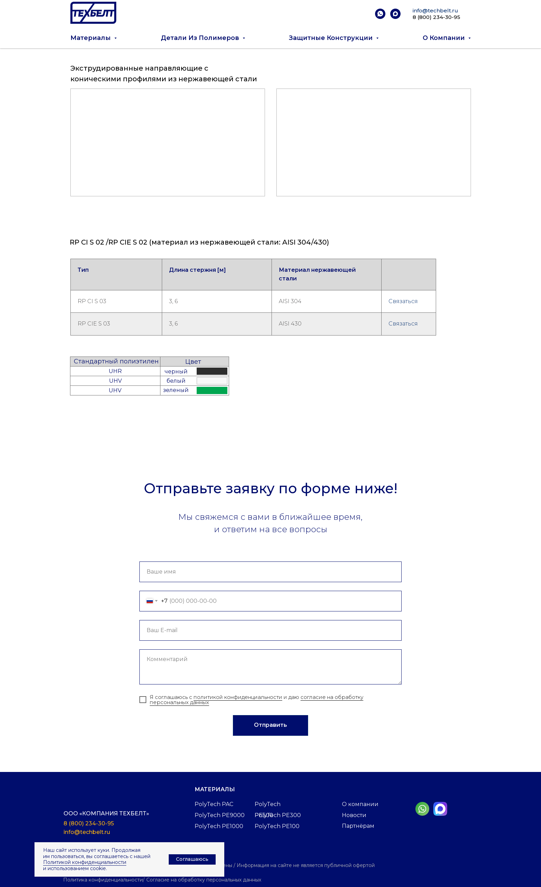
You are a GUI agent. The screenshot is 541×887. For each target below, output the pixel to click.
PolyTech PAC (214, 804)
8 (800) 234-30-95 (436, 17)
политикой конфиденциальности (238, 697)
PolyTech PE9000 (220, 815)
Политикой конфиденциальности (84, 862)
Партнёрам (358, 826)
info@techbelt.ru (435, 10)
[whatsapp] (380, 14)
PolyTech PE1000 (219, 826)
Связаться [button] (403, 301)
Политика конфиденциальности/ (104, 880)
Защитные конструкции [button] (331, 38)
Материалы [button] (91, 38)
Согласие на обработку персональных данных (203, 880)
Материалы (215, 789)
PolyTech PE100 (277, 826)
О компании (360, 804)
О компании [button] (444, 38)
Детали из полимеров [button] (201, 38)
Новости (354, 815)
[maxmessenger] (395, 14)
